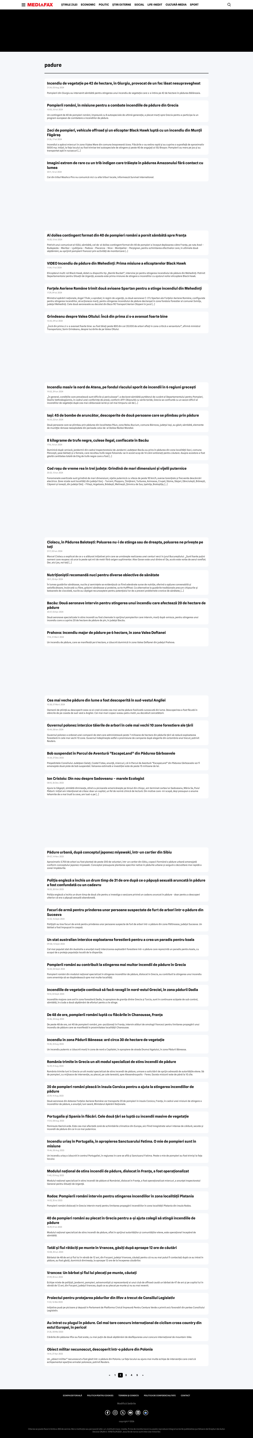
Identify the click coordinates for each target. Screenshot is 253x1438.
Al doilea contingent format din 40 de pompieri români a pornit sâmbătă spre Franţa (116, 235)
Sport (194, 4)
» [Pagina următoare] (143, 1375)
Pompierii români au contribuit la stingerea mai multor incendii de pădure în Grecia (116, 965)
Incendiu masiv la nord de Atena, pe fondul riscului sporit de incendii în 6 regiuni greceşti (121, 387)
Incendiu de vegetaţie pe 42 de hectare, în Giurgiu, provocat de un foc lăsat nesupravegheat (123, 83)
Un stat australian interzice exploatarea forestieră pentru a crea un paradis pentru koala (120, 940)
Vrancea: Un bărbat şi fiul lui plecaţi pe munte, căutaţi (92, 1273)
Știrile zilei (69, 4)
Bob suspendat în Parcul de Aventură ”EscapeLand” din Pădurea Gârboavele (111, 753)
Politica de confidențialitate (160, 1395)
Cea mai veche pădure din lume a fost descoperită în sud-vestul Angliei (106, 700)
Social (139, 4)
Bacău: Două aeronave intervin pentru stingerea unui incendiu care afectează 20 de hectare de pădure (126, 605)
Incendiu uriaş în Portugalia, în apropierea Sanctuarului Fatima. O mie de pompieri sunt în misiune (121, 1143)
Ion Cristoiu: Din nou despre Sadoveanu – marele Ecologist (95, 778)
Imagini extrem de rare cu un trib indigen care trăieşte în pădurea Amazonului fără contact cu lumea (125, 165)
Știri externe (121, 4)
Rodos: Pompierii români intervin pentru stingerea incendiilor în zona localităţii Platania (120, 1196)
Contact (185, 1395)
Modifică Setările (126, 1403)
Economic (88, 4)
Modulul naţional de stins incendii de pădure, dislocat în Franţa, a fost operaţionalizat (118, 1171)
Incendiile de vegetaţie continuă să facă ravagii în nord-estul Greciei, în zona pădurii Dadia (122, 990)
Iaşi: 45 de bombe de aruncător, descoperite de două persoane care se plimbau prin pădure (123, 415)
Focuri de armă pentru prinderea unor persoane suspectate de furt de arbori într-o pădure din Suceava (125, 912)
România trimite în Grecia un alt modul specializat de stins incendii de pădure (111, 1062)
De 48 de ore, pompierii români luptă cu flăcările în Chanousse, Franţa (105, 1015)
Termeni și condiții (128, 1395)
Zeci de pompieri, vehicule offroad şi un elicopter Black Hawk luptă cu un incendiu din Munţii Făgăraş (124, 132)
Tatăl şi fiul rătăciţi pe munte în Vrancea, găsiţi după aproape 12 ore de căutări (112, 1248)
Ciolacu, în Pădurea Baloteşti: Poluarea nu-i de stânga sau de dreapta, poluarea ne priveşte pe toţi (125, 544)
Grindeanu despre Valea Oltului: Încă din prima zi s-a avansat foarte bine (107, 316)
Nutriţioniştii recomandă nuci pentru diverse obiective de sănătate (103, 575)
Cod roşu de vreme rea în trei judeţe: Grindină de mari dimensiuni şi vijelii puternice (117, 468)
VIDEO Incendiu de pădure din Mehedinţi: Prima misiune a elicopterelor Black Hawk (116, 263)
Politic (104, 4)
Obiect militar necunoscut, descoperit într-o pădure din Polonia (100, 1349)
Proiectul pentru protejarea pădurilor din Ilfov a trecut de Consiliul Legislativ (111, 1298)
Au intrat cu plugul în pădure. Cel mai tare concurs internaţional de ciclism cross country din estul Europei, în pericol (124, 1325)
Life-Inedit (154, 4)
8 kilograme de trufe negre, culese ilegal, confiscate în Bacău (98, 440)
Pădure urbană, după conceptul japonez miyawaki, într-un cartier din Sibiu (109, 852)
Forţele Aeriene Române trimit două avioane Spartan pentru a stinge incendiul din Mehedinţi (124, 288)
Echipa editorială (72, 1395)
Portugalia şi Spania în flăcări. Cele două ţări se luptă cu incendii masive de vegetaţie (118, 1116)
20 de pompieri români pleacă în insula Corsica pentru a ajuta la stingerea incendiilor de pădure (120, 1089)
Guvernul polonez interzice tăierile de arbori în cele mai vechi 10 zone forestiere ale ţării (120, 725)
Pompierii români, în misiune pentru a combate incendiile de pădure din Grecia (112, 105)
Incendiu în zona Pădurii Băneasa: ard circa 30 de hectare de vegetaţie (105, 1040)
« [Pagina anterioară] (109, 1375)
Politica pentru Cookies (100, 1395)
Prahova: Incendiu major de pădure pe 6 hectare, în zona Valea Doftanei (106, 632)
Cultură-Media (176, 4)
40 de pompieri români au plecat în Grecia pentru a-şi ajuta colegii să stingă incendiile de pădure (121, 1220)
